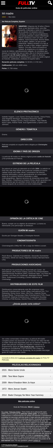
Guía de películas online (26, 8)
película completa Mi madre (29, 358)
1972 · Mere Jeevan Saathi (14, 389)
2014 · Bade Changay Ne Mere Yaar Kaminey (23, 395)
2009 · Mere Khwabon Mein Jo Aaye (18, 382)
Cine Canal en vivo (27, 346)
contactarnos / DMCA (41, 435)
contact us (36, 440)
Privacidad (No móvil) (23, 446)
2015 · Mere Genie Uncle (13, 370)
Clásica (36, 407)
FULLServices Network (11, 444)
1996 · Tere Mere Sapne (13, 376)
